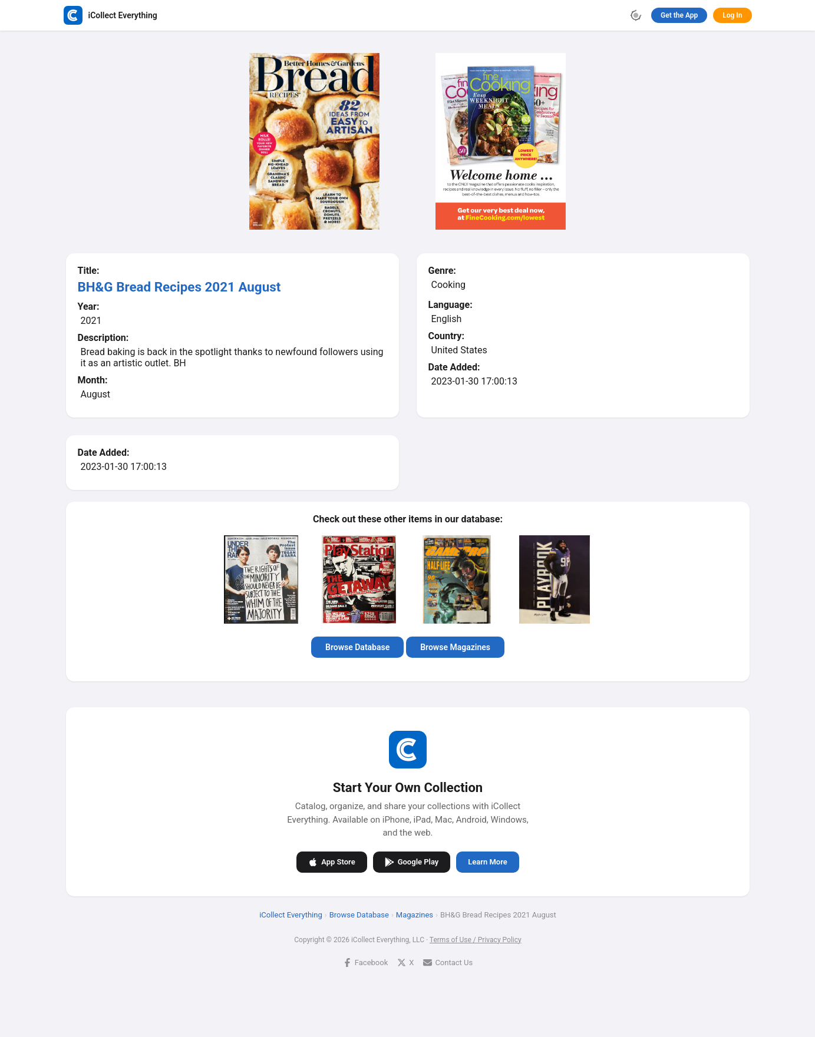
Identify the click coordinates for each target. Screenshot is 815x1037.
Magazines (414, 914)
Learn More (487, 861)
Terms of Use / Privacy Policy (475, 939)
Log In (732, 15)
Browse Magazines (455, 647)
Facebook (364, 962)
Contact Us (448, 962)
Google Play (411, 861)
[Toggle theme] (635, 15)
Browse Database (357, 647)
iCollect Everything (290, 914)
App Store (331, 861)
